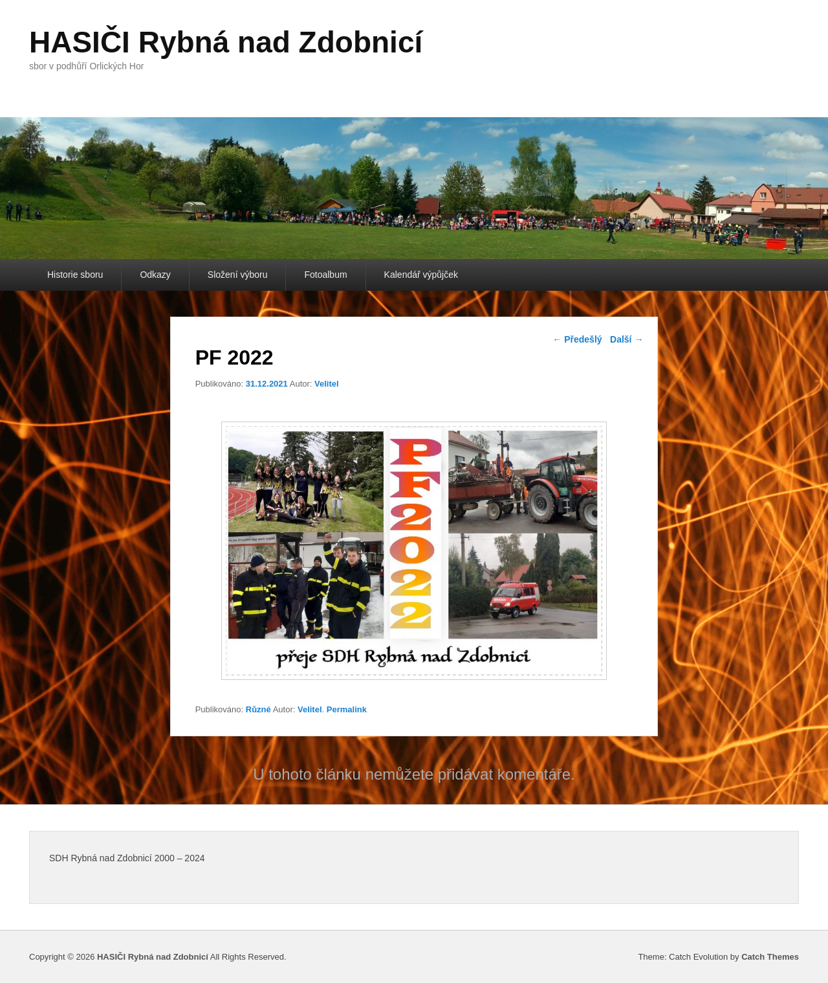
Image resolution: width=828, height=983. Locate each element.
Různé (258, 709)
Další (626, 339)
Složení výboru (238, 274)
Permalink (347, 709)
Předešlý (577, 339)
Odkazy (155, 274)
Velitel (326, 384)
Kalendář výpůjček (421, 274)
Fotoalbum (325, 274)
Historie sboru (75, 274)
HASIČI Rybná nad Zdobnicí (225, 42)
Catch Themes (770, 957)
